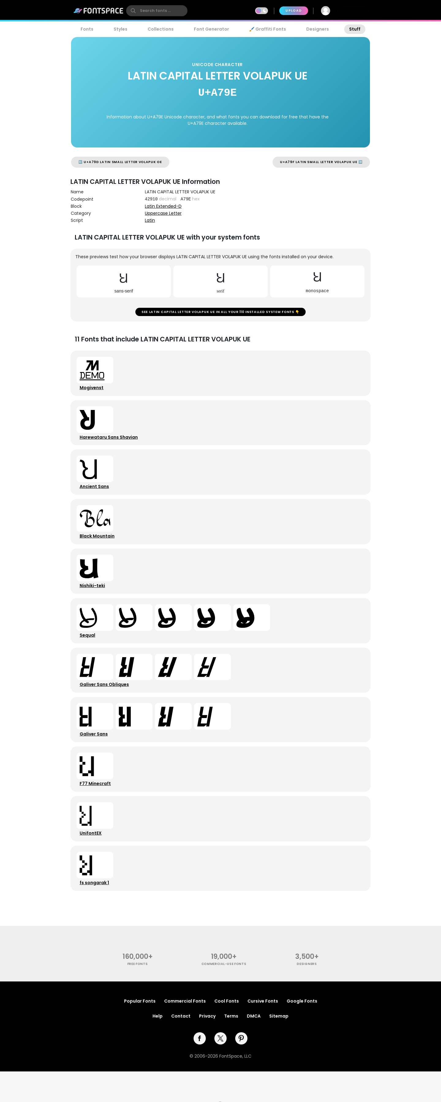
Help (158, 1046)
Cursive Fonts (262, 1031)
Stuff (354, 29)
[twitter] (220, 1069)
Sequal (88, 651)
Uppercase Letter (163, 213)
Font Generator (211, 29)
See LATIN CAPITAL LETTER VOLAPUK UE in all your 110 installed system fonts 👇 (220, 313)
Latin (150, 220)
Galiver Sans (95, 755)
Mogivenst (93, 391)
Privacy (207, 1046)
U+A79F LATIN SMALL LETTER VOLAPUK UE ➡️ (321, 162)
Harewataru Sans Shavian (110, 443)
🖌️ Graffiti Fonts (267, 29)
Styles (120, 29)
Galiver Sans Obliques (105, 703)
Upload (293, 10)
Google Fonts (302, 1031)
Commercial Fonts (185, 1031)
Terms (231, 1046)
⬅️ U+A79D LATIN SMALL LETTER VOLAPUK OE (120, 162)
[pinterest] (241, 1069)
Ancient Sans (95, 495)
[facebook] (200, 1069)
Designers (317, 29)
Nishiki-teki (93, 599)
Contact (180, 1046)
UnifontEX (92, 859)
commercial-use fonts (224, 994)
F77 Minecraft (96, 807)
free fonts (137, 994)
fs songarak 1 (95, 911)
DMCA (254, 1046)
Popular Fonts (140, 1031)
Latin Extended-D (163, 206)
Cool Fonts (226, 1031)
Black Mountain (98, 547)
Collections (161, 29)
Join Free (353, 10)
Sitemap (278, 1046)
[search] (156, 10)
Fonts (87, 29)
